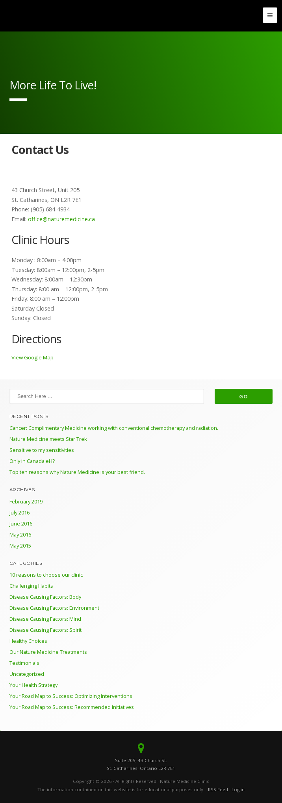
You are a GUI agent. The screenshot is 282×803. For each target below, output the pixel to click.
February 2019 (26, 501)
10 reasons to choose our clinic (46, 574)
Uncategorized (26, 673)
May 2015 (20, 545)
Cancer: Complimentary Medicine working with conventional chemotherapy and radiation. (113, 427)
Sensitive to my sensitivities (41, 449)
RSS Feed (218, 789)
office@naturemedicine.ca (60, 219)
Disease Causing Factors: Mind (45, 618)
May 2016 (20, 534)
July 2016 (19, 512)
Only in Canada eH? (32, 460)
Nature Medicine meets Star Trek (48, 438)
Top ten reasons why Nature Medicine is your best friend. (77, 472)
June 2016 (20, 523)
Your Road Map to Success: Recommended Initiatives (71, 706)
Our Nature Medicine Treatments (48, 651)
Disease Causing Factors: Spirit (45, 629)
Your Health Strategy (33, 684)
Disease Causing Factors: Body (45, 596)
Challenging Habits (31, 585)
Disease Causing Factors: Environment (54, 607)
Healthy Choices (28, 640)
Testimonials (24, 662)
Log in (238, 789)
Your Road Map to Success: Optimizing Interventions (70, 695)
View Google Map (32, 357)
